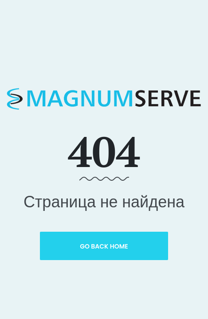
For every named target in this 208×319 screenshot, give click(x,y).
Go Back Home (104, 246)
